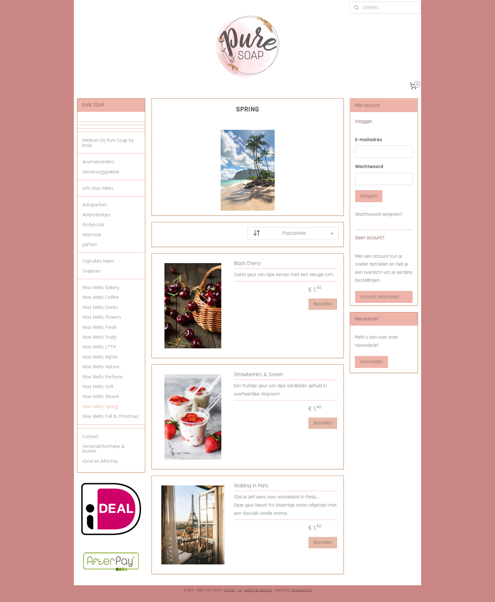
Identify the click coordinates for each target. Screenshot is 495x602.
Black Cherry (247, 263)
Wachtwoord (369, 166)
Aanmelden (371, 361)
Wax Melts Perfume (102, 377)
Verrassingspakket (100, 172)
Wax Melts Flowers (101, 317)
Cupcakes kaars (98, 261)
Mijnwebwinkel (301, 590)
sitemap (229, 590)
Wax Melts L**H (99, 347)
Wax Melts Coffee (100, 297)
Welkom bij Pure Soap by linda (108, 142)
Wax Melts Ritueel (100, 396)
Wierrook (91, 235)
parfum (89, 244)
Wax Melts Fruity (99, 337)
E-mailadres (368, 139)
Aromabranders (98, 162)
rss (240, 590)
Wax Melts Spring (100, 406)
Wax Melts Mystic (100, 357)
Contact (90, 436)
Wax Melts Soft (98, 386)
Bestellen (322, 304)
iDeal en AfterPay (100, 461)
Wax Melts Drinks (100, 307)
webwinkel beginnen (258, 590)
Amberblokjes (96, 215)
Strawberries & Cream (258, 374)
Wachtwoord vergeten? (379, 214)
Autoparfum (94, 205)
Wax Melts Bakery (100, 287)
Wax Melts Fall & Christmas (110, 416)
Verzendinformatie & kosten (103, 448)
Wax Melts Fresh (99, 327)
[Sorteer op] (293, 233)
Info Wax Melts (97, 188)
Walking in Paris (251, 485)
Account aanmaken (379, 296)
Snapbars (91, 271)
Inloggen (368, 196)
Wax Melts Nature (100, 367)
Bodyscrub (93, 224)
